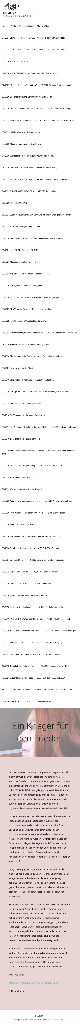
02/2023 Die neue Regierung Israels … (57, 85)
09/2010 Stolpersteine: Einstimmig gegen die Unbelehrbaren (28, 380)
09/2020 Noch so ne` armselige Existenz (19, 524)
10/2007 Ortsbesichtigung (13, 560)
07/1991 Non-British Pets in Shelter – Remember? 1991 (26, 274)
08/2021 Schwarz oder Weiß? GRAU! (17, 368)
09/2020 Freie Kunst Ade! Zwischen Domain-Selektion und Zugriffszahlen (33, 513)
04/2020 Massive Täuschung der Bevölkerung (21, 144)
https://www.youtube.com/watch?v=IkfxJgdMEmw (34, 983)
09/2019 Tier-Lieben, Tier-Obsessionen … (20, 477)
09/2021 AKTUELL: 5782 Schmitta (44, 548)
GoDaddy (63, 1020)
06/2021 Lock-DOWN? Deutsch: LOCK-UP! (20, 250)
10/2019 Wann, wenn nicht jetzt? (16, 583)
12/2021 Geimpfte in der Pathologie (17, 678)
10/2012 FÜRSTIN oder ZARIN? (15, 572)
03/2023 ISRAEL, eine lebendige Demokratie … (22, 132)
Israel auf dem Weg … (11, 701)
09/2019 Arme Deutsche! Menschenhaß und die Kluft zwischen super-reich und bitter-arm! (38, 452)
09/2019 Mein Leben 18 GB (50, 465)
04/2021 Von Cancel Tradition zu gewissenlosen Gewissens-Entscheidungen (35, 179)
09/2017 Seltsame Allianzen (64, 427)
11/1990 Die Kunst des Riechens (16, 607)
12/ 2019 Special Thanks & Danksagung (45, 642)
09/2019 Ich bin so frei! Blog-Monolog (18, 465)
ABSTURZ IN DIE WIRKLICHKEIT (16, 690)
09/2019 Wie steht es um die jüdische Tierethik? (22, 489)
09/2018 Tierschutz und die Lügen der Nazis (21, 439)
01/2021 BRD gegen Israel (13, 38)
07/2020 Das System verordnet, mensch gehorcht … (24, 285)
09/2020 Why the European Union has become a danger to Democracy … (32, 536)
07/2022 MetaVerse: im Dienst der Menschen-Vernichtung (27, 309)
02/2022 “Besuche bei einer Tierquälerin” (19, 85)
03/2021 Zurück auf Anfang (58, 109)
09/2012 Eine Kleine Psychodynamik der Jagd (49, 392)
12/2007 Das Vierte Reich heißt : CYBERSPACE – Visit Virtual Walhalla (31, 654)
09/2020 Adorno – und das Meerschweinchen (21, 501)
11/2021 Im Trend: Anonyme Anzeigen (59, 631)
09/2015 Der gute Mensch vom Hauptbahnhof (21, 403)
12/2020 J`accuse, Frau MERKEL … (56, 666)
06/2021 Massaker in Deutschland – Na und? (21, 262)
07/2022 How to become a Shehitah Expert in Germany (25, 321)
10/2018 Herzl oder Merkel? (45, 572)
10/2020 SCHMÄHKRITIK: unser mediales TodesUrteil (25, 595)
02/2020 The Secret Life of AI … (15, 61)
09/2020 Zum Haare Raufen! (14, 548)
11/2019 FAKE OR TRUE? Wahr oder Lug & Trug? (22, 619)
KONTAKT (28, 701)
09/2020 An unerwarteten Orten (58, 501)
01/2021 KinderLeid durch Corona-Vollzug (47, 38)
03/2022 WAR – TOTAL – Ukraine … (17, 120)
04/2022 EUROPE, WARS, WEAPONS (18, 191)
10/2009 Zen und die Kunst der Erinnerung (46, 560)
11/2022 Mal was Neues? (13, 642)
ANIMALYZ (9, 13)
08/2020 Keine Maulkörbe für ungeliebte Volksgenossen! (26, 344)
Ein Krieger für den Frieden (45, 690)
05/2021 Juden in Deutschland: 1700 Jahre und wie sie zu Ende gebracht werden (36, 215)
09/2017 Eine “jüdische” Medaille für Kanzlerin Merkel (25, 427)
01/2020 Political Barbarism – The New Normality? (32, 26)
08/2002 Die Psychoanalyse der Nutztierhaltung (22, 333)
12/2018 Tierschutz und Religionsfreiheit (19, 666)
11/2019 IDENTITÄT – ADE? (59, 619)
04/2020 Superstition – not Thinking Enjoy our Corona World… (28, 156)
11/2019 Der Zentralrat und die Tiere (49, 607)
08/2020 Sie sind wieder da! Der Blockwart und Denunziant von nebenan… (33, 356)
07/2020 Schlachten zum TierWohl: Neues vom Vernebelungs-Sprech (31, 297)
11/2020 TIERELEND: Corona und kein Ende (20, 631)
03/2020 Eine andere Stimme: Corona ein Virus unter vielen (27, 97)
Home (4, 26)
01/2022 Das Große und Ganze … (53, 50)
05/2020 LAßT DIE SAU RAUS (14, 203)
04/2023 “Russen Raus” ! (48, 191)
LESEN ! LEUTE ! (44, 701)
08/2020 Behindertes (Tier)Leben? (62, 333)
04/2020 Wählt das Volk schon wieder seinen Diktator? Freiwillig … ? (31, 167)
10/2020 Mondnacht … (43, 583)
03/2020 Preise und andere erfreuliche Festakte (22, 109)
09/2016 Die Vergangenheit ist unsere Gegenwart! (23, 415)
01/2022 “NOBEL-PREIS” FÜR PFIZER (18, 50)
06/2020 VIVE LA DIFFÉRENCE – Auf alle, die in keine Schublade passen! (33, 238)
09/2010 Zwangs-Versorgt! (14, 392)
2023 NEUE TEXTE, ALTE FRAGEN (51, 678)
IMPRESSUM (66, 690)
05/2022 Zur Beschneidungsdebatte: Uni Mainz (22, 226)
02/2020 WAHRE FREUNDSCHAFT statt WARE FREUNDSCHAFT (29, 73)
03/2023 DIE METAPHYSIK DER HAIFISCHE (55, 120)
